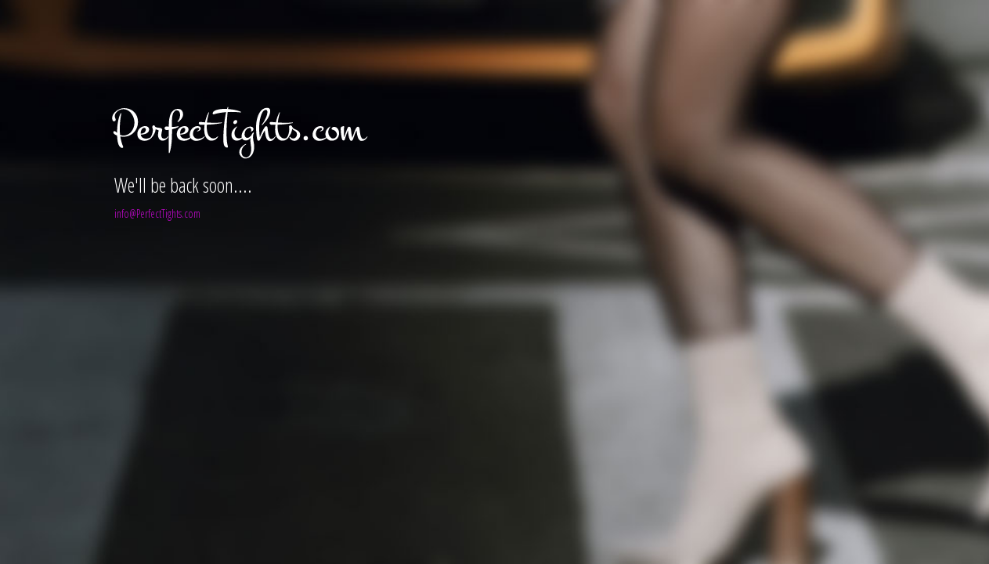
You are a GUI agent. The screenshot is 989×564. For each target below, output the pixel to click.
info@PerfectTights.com (157, 213)
